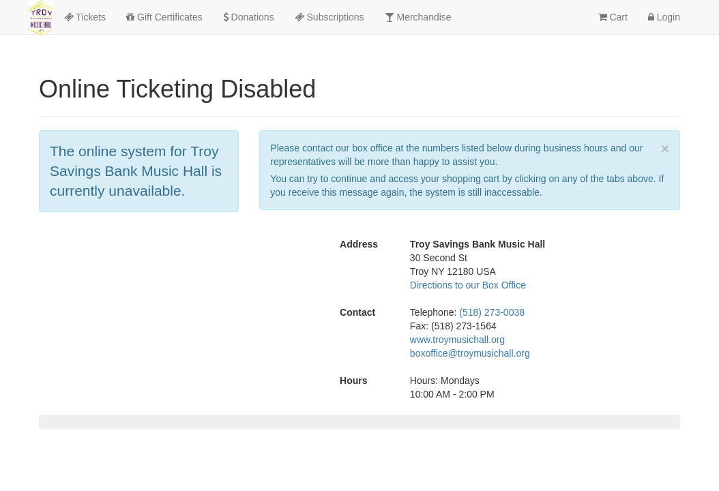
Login (664, 17)
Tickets (85, 17)
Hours (353, 380)
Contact (357, 312)
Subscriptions (329, 17)
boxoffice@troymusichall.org (470, 353)
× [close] (665, 148)
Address (359, 244)
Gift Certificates (164, 17)
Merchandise (418, 17)
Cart (613, 17)
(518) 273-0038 (492, 312)
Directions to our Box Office (468, 285)
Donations (248, 17)
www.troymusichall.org (457, 339)
